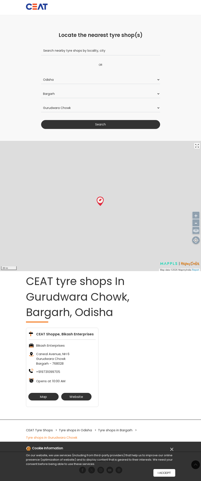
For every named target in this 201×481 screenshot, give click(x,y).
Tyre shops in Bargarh (115, 430)
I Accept (164, 472)
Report (195, 270)
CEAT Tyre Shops (40, 430)
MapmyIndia (185, 270)
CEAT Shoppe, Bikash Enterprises (65, 334)
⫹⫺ (196, 230)
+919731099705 (48, 371)
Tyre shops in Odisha (75, 430)
